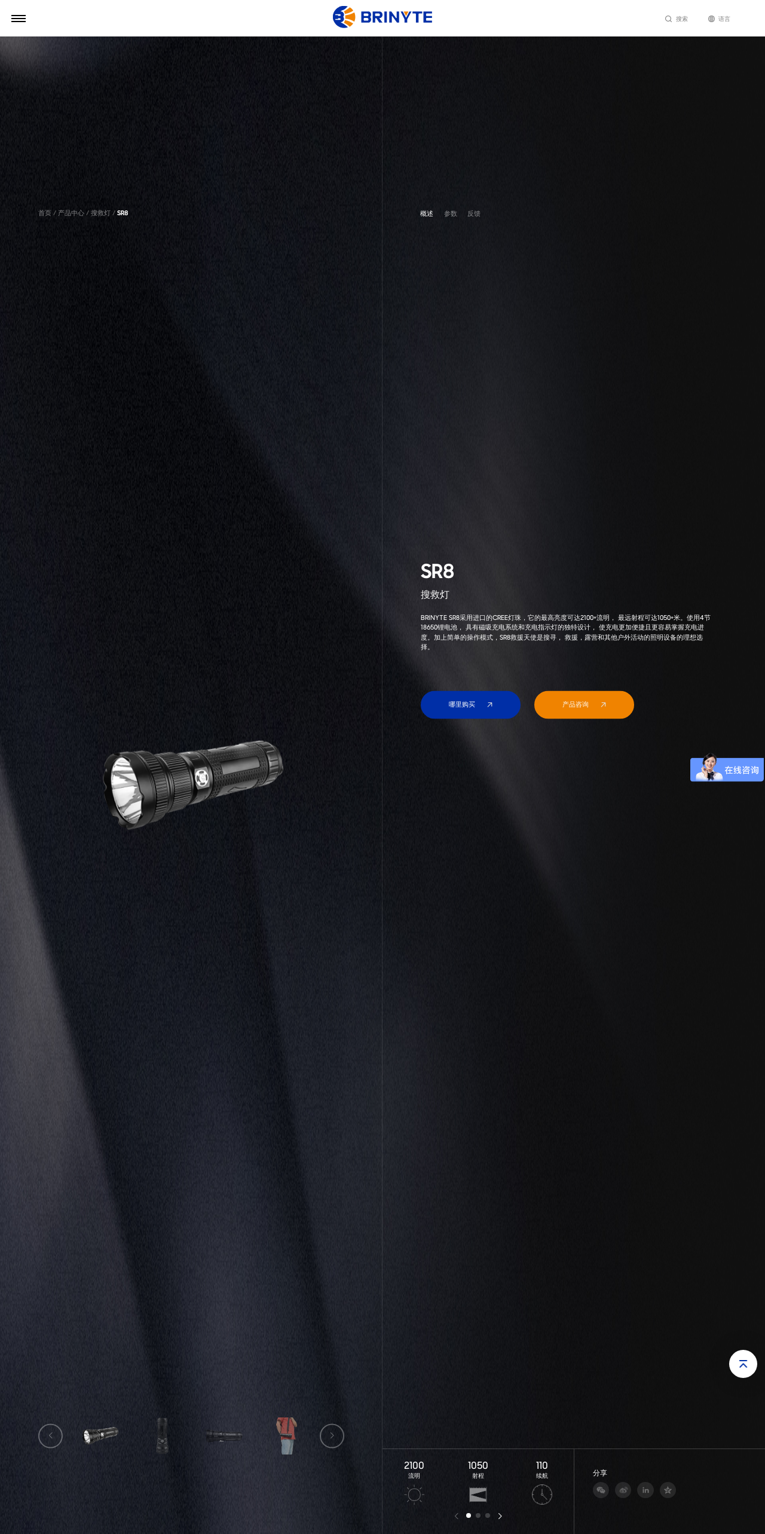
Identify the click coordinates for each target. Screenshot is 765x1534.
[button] (468, 1515)
